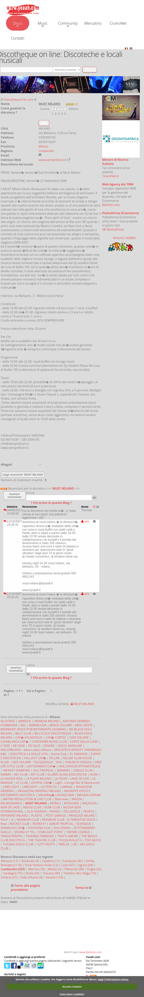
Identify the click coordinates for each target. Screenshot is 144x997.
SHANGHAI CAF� (13, 828)
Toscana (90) (52, 873)
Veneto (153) (55, 877)
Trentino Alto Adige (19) (80, 873)
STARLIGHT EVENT (50, 832)
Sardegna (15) (13, 873)
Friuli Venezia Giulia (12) (42, 865)
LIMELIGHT (29, 787)
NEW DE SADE (10, 807)
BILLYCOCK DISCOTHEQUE (52, 733)
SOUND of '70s (24, 832)
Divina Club (59, 754)
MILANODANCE (11, 803)
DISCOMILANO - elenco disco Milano (26, 750)
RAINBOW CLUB (28, 820)
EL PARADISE (79, 754)
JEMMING (63, 770)
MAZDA (77, 799)
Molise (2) (55, 869)
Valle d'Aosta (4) (31, 877)
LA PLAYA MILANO (38, 779)
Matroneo (61, 799)
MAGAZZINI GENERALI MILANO (39, 791)
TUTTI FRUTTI (45, 844)
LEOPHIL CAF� (41, 783)
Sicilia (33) (33, 873)
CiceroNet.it (110, 176)
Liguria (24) (86, 865)
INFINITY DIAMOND (16, 770)
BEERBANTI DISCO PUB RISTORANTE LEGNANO (33, 729)
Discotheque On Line (18, 99)
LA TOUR (61, 779)
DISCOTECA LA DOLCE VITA (29, 754)
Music (43, 24)
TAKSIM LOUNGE (78, 832)
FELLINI (54, 758)
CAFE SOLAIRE (78, 737)
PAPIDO (55, 811)
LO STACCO (49, 787)
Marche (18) (36, 869)
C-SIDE (5, 746)
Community (67, 24)
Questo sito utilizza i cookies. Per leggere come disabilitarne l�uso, (56, 979)
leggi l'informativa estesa (113, 979)
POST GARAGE (56, 815)
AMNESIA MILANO (47, 721)
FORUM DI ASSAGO (78, 762)
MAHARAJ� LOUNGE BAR (56, 795)
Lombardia (46, 151)
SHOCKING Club (39, 828)
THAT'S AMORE (67, 836)
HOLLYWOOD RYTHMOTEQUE (79, 766)
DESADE (49, 746)
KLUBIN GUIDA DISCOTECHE (67, 774)
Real (4, 824)
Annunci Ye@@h (124, 238)
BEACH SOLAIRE (61, 725)
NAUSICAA (89, 803)
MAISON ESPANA (89, 795)
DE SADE (19, 746)
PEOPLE (88, 811)
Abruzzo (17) (10, 861)
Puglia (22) (94, 869)
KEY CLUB (20, 774)
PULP (4, 820)
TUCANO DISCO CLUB (18, 844)
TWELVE (63, 844)
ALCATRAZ (8, 721)
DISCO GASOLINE (70, 746)
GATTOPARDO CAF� (41, 766)
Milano (43, 146)
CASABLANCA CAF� (14, 742)
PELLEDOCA (72, 811)
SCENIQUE (84, 824)
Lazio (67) (68, 865)
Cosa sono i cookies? (72, 994)
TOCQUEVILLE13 (70, 840)
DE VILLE (34, 746)
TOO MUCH (93, 840)
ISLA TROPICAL (43, 770)
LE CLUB (22, 783)
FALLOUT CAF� (35, 758)
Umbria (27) (9, 877)
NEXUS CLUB (32, 807)
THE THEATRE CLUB (41, 840)
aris (85, 521)
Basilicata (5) (30, 861)
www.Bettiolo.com (90, 952)
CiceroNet (118, 23)
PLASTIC (36, 815)
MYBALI (55, 803)
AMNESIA (24, 721)
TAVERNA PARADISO (40, 836)
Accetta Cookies (72, 986)
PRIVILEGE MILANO (82, 815)
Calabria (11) (51, 861)
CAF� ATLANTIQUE (28, 737)
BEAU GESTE (83, 725)
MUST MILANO (63, 488)
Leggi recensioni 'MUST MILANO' (23, 474)
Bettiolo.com (111, 205)
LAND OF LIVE (79, 779)
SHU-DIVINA (62, 828)
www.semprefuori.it (52, 160)
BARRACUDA (37, 725)
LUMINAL (66, 787)
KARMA (6, 774)
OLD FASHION (36, 811)
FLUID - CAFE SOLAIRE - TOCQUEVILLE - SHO (31, 762)
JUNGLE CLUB (82, 770)
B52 (23, 725)
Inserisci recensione (15, 495)
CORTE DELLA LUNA (84, 742)
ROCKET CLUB (19, 824)
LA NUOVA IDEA (12, 779)
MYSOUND (71, 803)
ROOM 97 (39, 824)
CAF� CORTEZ (56, 737)
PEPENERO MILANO (14, 815)
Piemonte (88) (74, 869)
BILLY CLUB (23, 733)
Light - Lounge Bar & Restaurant (77, 783)
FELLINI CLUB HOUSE (77, 758)
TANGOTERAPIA (11, 836)
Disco (17, 24)
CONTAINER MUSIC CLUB (49, 742)
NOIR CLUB (52, 807)
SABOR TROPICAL (61, 824)
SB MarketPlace (113, 229)
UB (74, 844)
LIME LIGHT (11, 787)
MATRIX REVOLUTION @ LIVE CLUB (27, 799)
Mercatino (93, 23)
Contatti (17, 38)
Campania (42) (73, 861)
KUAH (94, 774)
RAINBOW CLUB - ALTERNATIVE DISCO (68, 820)
